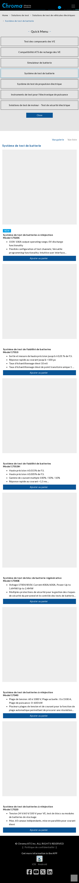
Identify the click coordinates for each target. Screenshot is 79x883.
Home (5, 15)
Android (42, 864)
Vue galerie (58, 139)
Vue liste (72, 139)
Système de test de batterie (19, 21)
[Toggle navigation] (73, 6)
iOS (34, 864)
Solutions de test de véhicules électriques (53, 15)
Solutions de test (20, 15)
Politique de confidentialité (39, 847)
